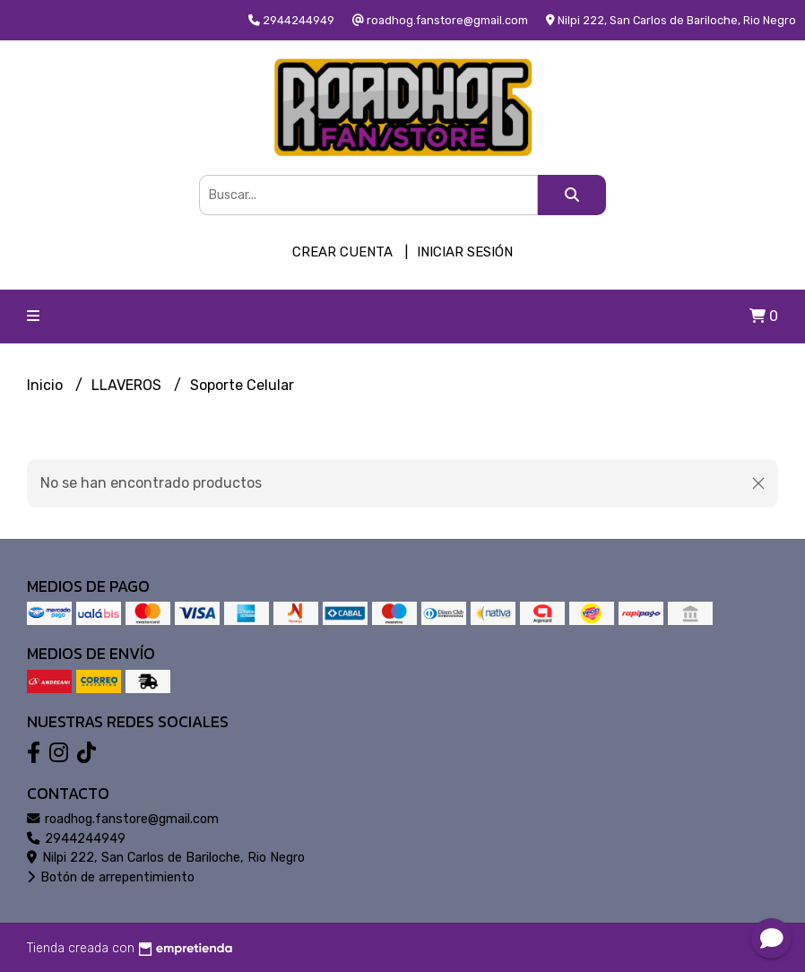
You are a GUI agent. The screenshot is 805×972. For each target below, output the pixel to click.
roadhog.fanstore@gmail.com (123, 819)
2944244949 (76, 838)
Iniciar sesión (465, 252)
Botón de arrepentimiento (111, 877)
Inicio (46, 385)
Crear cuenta (342, 252)
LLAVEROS (128, 385)
